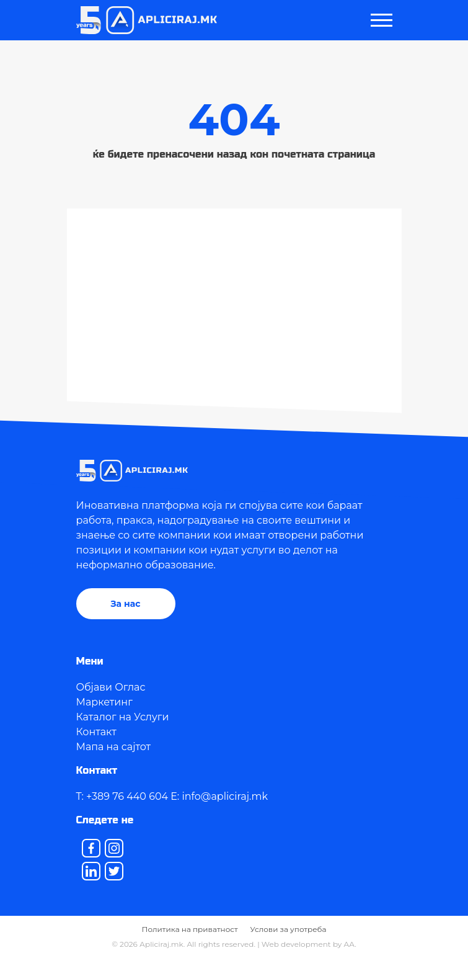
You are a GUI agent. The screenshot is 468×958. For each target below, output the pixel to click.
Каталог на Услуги (122, 717)
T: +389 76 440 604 (122, 796)
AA (349, 944)
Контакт (96, 732)
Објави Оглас (111, 687)
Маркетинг (104, 702)
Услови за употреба (288, 929)
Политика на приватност (190, 929)
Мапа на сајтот (113, 747)
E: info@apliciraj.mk (219, 796)
